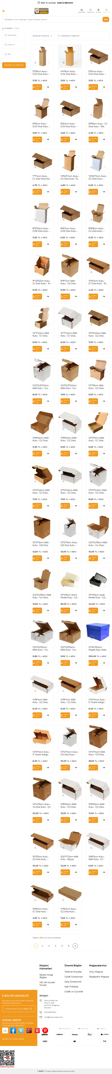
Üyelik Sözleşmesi (73, 976)
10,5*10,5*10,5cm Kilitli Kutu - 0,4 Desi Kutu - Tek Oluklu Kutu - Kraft (70, 386)
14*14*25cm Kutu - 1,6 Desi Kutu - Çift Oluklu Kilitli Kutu (42, 805)
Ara (106, 19)
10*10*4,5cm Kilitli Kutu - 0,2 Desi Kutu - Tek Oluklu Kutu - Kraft (97, 334)
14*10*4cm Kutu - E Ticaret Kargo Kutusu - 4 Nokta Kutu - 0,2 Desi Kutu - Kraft (41, 753)
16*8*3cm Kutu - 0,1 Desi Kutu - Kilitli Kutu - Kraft (41, 910)
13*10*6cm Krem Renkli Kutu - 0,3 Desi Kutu (69, 596)
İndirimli (10, 45)
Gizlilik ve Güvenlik (73, 991)
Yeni (8, 54)
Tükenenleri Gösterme (68, 36)
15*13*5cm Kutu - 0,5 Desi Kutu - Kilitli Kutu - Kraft (41, 858)
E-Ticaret (47, 1071)
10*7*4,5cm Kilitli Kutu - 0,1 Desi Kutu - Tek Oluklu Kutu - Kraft (41, 334)
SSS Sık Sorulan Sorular (47, 983)
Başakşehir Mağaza (99, 976)
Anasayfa (7, 28)
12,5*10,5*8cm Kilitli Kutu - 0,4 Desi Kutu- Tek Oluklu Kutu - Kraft (42, 596)
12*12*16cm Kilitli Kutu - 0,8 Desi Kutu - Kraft (41, 543)
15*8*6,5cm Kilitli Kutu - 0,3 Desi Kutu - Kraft (68, 805)
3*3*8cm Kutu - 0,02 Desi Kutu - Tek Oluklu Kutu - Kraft (41, 72)
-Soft (40, 1071)
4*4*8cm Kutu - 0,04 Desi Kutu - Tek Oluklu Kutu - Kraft (69, 72)
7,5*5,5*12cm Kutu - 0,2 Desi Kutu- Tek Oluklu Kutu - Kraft (70, 177)
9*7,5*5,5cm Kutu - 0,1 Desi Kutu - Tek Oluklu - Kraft (42, 282)
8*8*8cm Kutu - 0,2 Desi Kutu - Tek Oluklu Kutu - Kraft (97, 229)
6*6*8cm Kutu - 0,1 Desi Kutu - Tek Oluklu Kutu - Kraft (98, 125)
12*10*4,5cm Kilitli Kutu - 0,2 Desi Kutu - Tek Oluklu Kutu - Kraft (41, 491)
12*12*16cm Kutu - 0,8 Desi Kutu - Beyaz (69, 543)
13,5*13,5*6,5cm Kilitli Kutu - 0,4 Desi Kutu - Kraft (69, 648)
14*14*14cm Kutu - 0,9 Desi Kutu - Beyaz (70, 753)
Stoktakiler (11, 35)
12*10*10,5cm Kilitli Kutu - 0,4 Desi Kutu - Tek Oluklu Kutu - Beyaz (98, 491)
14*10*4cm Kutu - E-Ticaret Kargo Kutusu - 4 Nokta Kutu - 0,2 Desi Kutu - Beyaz (97, 701)
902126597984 (50, 1012)
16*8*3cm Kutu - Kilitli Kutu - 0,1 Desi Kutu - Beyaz (98, 858)
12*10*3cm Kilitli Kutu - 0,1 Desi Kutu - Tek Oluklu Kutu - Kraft (97, 439)
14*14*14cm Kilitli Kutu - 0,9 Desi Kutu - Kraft (97, 753)
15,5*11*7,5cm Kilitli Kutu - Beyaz (69, 858)
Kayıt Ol (28, 1008)
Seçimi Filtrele (14, 65)
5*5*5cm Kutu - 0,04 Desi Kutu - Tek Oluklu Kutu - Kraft (41, 125)
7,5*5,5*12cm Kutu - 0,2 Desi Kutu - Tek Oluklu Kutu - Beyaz (98, 177)
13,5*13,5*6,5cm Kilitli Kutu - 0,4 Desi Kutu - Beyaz (42, 648)
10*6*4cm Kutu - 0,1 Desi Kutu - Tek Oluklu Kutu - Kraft (98, 282)
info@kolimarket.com (53, 1017)
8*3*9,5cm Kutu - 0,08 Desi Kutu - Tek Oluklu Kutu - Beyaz (41, 229)
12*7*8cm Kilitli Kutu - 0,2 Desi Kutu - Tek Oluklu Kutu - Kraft (97, 386)
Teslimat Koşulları (73, 971)
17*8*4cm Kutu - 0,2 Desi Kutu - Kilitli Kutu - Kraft (69, 910)
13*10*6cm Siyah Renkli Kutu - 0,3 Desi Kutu (97, 596)
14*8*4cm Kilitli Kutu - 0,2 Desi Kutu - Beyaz (40, 701)
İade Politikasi (71, 986)
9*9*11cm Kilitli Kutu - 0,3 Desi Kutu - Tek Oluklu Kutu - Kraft (69, 282)
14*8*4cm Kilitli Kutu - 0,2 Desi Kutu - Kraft (68, 701)
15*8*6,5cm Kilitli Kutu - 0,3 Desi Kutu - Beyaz (96, 805)
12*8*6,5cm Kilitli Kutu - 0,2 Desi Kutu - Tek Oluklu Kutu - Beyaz (69, 439)
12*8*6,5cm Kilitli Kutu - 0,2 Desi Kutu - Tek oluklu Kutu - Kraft (41, 439)
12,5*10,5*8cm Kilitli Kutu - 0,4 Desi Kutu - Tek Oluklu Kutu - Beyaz (98, 543)
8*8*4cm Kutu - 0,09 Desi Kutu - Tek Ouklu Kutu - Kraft (69, 229)
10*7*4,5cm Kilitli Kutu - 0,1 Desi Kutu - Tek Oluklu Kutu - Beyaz (69, 334)
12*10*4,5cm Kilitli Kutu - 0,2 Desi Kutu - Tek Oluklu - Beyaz (70, 491)
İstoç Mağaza (96, 971)
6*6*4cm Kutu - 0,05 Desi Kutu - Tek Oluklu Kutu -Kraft (69, 125)
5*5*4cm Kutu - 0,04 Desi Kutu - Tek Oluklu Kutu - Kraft (97, 72)
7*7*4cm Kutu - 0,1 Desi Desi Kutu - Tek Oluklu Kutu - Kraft (42, 177)
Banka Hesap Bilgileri (46, 976)
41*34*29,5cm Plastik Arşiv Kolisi (97, 648)
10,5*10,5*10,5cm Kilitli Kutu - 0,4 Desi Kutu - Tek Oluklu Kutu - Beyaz (41, 386)
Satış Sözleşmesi (72, 981)
